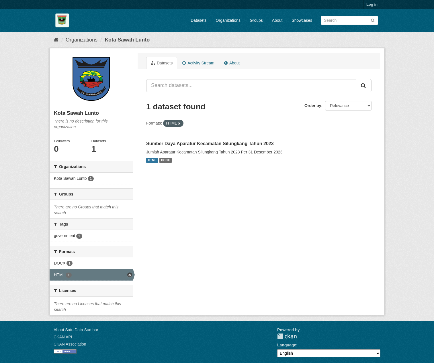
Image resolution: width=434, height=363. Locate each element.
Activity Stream (198, 63)
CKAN (287, 336)
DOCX (165, 160)
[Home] (56, 40)
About (277, 20)
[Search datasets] (349, 20)
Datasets (198, 20)
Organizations (228, 20)
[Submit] (372, 19)
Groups (256, 20)
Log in (372, 4)
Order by (312, 105)
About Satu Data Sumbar (76, 330)
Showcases (302, 20)
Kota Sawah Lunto (127, 40)
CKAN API (63, 337)
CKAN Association (70, 344)
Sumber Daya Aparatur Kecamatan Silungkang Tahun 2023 (210, 143)
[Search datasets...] (251, 85)
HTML (152, 160)
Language (286, 345)
